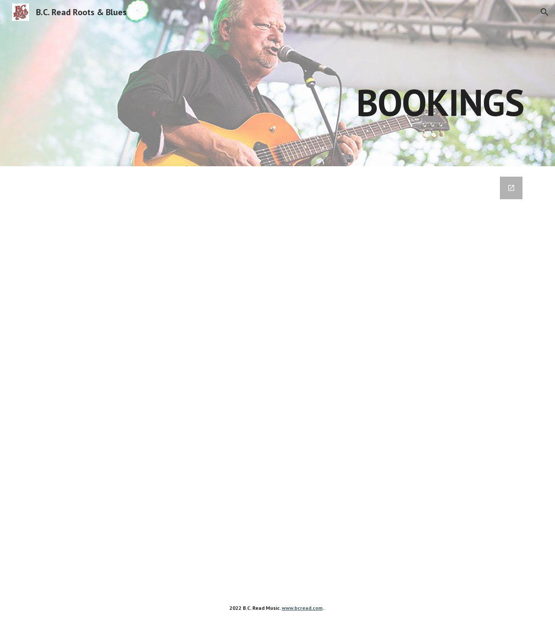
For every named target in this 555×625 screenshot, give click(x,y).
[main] (342, 83)
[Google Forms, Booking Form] (277, 378)
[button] (544, 12)
